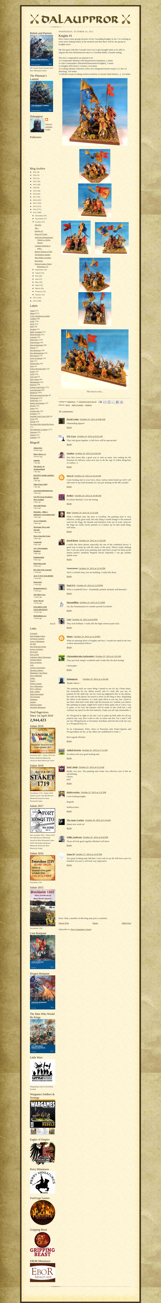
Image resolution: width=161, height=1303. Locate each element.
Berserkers (39, 261)
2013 (35, 209)
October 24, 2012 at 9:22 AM (90, 436)
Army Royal (38, 601)
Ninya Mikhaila (36, 676)
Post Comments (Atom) (81, 929)
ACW (32, 324)
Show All (52, 623)
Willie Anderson (74, 837)
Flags (32, 366)
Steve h (70, 476)
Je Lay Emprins (40, 521)
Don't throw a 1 (40, 454)
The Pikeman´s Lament (38, 429)
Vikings (33, 435)
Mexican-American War (39, 395)
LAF (32, 665)
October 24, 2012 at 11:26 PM (87, 636)
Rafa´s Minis (35, 691)
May (37, 282)
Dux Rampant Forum (38, 647)
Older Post (126, 923)
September (39, 270)
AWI (32, 326)
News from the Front (42, 536)
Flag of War (34, 654)
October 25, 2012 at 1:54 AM (95, 679)
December (39, 216)
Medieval (33, 392)
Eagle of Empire (36, 358)
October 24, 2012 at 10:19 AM (87, 476)
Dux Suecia (34, 355)
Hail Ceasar (34, 379)
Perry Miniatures (36, 686)
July (37, 276)
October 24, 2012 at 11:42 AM (92, 540)
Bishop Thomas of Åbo (43, 252)
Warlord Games (36, 705)
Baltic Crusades (36, 332)
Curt (69, 619)
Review (33, 406)
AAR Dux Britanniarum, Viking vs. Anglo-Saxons (44, 240)
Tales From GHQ (40, 484)
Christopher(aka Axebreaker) (80, 656)
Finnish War (34, 363)
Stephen (70, 453)
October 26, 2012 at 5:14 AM (97, 820)
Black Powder (35, 334)
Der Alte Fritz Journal (42, 570)
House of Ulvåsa (41, 234)
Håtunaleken (34, 382)
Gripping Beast (35, 660)
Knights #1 (39, 231)
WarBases (33, 699)
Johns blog (38, 448)
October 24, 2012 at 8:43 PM (85, 619)
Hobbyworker (73, 792)
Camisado (38, 542)
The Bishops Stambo (42, 255)
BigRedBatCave (40, 616)
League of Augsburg (37, 668)
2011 (35, 298)
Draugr (32, 348)
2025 (35, 172)
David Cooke (73, 419)
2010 (35, 301)
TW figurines (35, 697)
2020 (35, 188)
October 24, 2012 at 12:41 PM (92, 568)
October (38, 222)
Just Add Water (40, 506)
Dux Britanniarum (37, 353)
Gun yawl (33, 377)
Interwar (33, 385)
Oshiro (32, 678)
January (38, 295)
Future (32, 371)
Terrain (32, 421)
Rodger (70, 495)
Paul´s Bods (72, 767)
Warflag (33, 702)
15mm (32, 311)
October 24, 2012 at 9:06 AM (92, 419)
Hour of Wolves (36, 662)
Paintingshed (39, 557)
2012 (35, 212)
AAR (32, 321)
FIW (31, 361)
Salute (32, 408)
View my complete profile (48, 126)
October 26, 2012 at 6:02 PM (95, 837)
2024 (35, 175)
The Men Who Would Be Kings (42, 424)
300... (37, 228)
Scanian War (34, 411)
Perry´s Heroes (35, 689)
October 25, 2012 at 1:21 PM (93, 792)
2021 (35, 184)
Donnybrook (34, 342)
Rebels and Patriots (37, 403)
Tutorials (33, 432)
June (37, 279)
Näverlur (38, 225)
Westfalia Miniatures (38, 707)
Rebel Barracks (40, 563)
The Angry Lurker (75, 820)
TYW (32, 419)
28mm (32, 313)
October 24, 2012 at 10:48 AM (88, 495)
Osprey (32, 681)
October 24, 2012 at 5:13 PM (92, 602)
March (38, 288)
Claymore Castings (37, 639)
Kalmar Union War (37, 387)
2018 (35, 194)
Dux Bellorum (35, 350)
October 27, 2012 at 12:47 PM (89, 854)
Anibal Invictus (74, 750)
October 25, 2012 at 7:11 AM (95, 750)
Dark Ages (34, 340)
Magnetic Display (36, 670)
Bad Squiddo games (37, 636)
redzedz (37, 460)
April (37, 285)
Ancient (33, 329)
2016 (35, 200)
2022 (35, 181)
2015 (35, 203)
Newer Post (64, 923)
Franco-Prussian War (38, 369)
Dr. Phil (33, 644)
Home (95, 923)
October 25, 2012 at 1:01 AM (108, 656)
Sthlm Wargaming (37, 694)
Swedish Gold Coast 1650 (40, 416)
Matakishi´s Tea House (38, 673)
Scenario (33, 414)
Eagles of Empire (36, 649)
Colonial (33, 337)
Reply (69, 427)
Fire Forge (34, 652)
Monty (70, 636)
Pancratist (38, 582)
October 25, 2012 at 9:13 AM (91, 767)
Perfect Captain (36, 683)
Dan (69, 512)
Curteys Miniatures (37, 641)
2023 (35, 178)
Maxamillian (73, 602)
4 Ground (33, 633)
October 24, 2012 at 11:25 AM (85, 512)
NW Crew (71, 436)
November (39, 219)
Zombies (33, 437)
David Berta (72, 540)
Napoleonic (34, 398)
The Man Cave (39, 595)
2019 (35, 191)
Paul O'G (71, 585)
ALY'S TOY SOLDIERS (43, 576)
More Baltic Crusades (43, 258)
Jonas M (71, 854)
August (38, 273)
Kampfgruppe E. (40, 588)
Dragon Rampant (36, 345)
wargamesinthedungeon (43, 491)
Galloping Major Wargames (40, 657)
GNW (32, 374)
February (38, 291)
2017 (35, 197)
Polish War (34, 400)
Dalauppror (72, 679)
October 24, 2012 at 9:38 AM (88, 453)
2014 (35, 206)
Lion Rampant (35, 390)
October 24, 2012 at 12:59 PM (89, 585)
